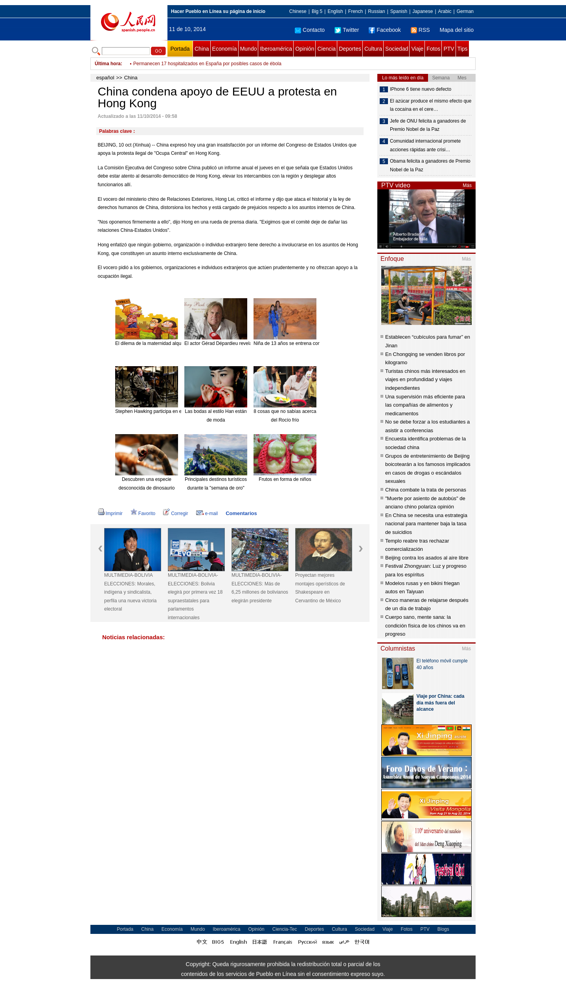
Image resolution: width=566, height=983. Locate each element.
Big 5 (317, 11)
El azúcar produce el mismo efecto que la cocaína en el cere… (430, 105)
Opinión (304, 49)
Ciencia (326, 49)
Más (467, 185)
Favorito (142, 513)
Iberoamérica (276, 49)
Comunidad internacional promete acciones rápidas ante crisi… (425, 145)
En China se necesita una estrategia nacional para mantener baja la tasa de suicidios (426, 523)
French (355, 11)
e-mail (207, 513)
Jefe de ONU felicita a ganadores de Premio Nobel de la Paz (428, 125)
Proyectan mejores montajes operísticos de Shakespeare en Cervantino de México (320, 587)
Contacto (310, 30)
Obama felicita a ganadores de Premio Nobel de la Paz (430, 165)
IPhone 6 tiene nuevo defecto (420, 89)
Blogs (443, 929)
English (335, 11)
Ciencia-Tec (284, 929)
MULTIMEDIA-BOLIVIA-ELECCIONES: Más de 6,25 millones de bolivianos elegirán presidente (260, 587)
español (105, 78)
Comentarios (241, 513)
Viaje (417, 49)
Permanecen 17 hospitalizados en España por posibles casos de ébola (207, 63)
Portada (179, 49)
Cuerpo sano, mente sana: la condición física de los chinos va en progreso (425, 625)
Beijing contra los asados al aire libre (427, 558)
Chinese (298, 11)
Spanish (398, 11)
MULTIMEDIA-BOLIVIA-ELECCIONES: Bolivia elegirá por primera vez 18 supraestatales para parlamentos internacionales (195, 596)
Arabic (445, 11)
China (202, 49)
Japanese (422, 11)
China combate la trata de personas (425, 490)
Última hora (108, 63)
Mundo (248, 49)
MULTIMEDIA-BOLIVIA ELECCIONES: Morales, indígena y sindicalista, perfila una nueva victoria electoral (130, 592)
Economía (224, 49)
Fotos (433, 49)
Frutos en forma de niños (285, 479)
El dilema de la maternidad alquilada (153, 343)
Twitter (346, 30)
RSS (420, 30)
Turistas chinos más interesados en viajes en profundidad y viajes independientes (425, 379)
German (465, 11)
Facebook (385, 30)
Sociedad (396, 49)
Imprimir (110, 513)
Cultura (373, 49)
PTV (448, 49)
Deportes (350, 49)
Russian (376, 11)
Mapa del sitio (457, 30)
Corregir (175, 513)
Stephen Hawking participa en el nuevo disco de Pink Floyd (177, 411)
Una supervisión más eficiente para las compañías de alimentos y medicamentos (425, 405)
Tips (463, 49)
